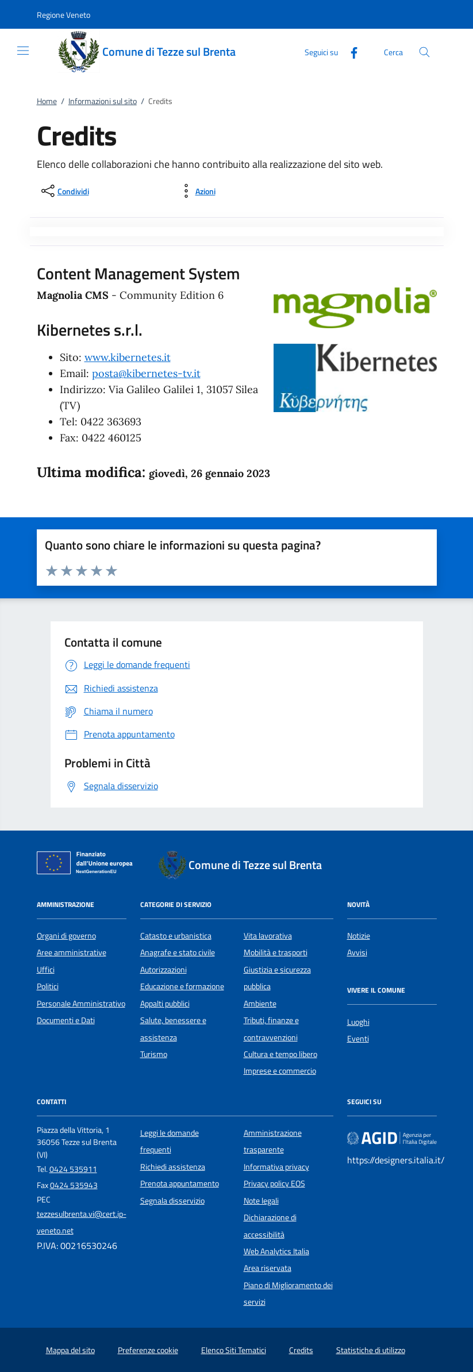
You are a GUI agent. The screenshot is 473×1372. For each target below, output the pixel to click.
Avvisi (357, 952)
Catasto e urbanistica (175, 935)
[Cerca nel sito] (424, 52)
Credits (301, 1350)
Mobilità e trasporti (275, 952)
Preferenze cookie (148, 1350)
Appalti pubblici (165, 1003)
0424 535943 (74, 1185)
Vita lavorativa (268, 935)
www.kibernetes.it (127, 357)
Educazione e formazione (182, 986)
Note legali (261, 1200)
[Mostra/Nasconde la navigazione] (23, 50)
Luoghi (358, 1022)
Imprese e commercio (280, 1070)
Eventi (358, 1038)
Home (47, 101)
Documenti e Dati (66, 1020)
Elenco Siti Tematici (233, 1350)
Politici (48, 986)
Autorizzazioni (163, 969)
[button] (63, 14)
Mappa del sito (70, 1350)
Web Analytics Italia (276, 1251)
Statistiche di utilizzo (370, 1350)
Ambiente (260, 1003)
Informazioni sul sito (102, 101)
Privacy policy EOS (274, 1183)
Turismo (153, 1054)
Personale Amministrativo (81, 1003)
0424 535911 (73, 1169)
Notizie (358, 935)
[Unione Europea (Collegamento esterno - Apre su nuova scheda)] (88, 865)
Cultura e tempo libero (280, 1054)
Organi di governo (66, 935)
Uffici (46, 969)
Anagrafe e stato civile (177, 952)
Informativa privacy (276, 1166)
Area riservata (267, 1268)
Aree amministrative (71, 952)
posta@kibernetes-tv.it (146, 373)
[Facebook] (349, 51)
